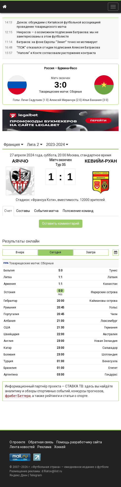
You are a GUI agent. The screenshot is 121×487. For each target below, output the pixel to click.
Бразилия (10, 368)
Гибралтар (10, 300)
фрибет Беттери (18, 396)
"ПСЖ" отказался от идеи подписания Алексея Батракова (58, 47)
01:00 (60, 361)
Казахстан (110, 284)
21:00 (60, 321)
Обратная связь (40, 442)
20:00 (60, 300)
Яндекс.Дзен (18, 475)
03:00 (60, 374)
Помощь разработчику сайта (79, 442)
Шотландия (109, 354)
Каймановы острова (103, 300)
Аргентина (11, 374)
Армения (10, 284)
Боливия (9, 354)
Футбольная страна (46, 467)
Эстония (9, 292)
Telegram (36, 475)
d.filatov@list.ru (52, 471)
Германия (110, 327)
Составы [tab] (23, 211)
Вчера (20, 252)
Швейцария (11, 334)
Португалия (11, 314)
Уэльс (113, 307)
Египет (112, 368)
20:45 (60, 307)
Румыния (10, 307)
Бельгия (9, 270)
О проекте (17, 442)
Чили (113, 314)
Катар (7, 347)
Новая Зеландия (105, 341)
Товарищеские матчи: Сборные (60, 91)
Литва (8, 277)
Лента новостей (22, 447)
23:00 (60, 341)
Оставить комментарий (60, 223)
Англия (8, 341)
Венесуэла (109, 361)
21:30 (60, 327)
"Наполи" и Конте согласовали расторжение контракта (56, 53)
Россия (49, 68)
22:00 (60, 334)
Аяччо (20, 161)
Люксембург (109, 321)
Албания (10, 321)
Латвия (112, 277)
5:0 (60, 270)
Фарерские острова (104, 292)
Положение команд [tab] (78, 211)
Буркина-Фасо (67, 68)
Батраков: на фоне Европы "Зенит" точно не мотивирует (57, 42)
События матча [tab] (46, 211)
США (7, 327)
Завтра (90, 252)
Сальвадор (109, 347)
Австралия (110, 334)
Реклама (44, 447)
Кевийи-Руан (101, 161)
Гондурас (111, 374)
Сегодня (55, 252)
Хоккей (59, 447)
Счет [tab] (8, 211)
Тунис (113, 270)
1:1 (60, 277)
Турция (8, 361)
